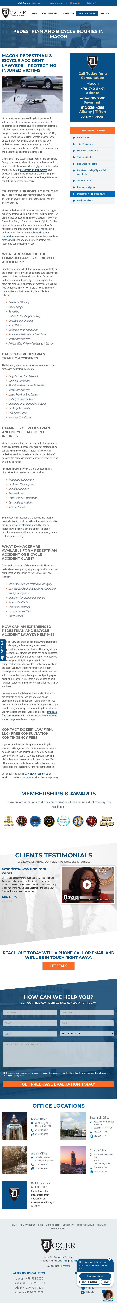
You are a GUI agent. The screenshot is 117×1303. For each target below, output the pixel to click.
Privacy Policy (59, 1228)
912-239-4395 (92, 107)
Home (35, 13)
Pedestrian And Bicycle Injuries (92, 193)
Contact (104, 13)
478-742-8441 (93, 89)
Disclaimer (63, 1260)
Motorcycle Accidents (87, 150)
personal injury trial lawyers (33, 169)
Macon (37, 3)
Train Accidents (84, 157)
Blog (40, 1225)
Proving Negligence (86, 187)
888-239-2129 (27, 773)
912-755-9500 (36, 1283)
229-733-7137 (34, 1288)
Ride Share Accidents (87, 163)
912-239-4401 (100, 1135)
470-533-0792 (100, 1171)
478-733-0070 (34, 1278)
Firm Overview (49, 13)
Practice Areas (87, 13)
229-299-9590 (92, 117)
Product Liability (85, 200)
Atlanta (92, 3)
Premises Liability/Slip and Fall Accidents (91, 172)
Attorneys (68, 13)
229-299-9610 (41, 1168)
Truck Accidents (85, 143)
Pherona (66, 1266)
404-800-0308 (92, 98)
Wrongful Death (84, 180)
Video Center (53, 1225)
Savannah (56, 3)
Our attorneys (24, 525)
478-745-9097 (41, 1134)
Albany (75, 3)
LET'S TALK (58, 966)
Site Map (73, 1260)
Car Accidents (84, 137)
